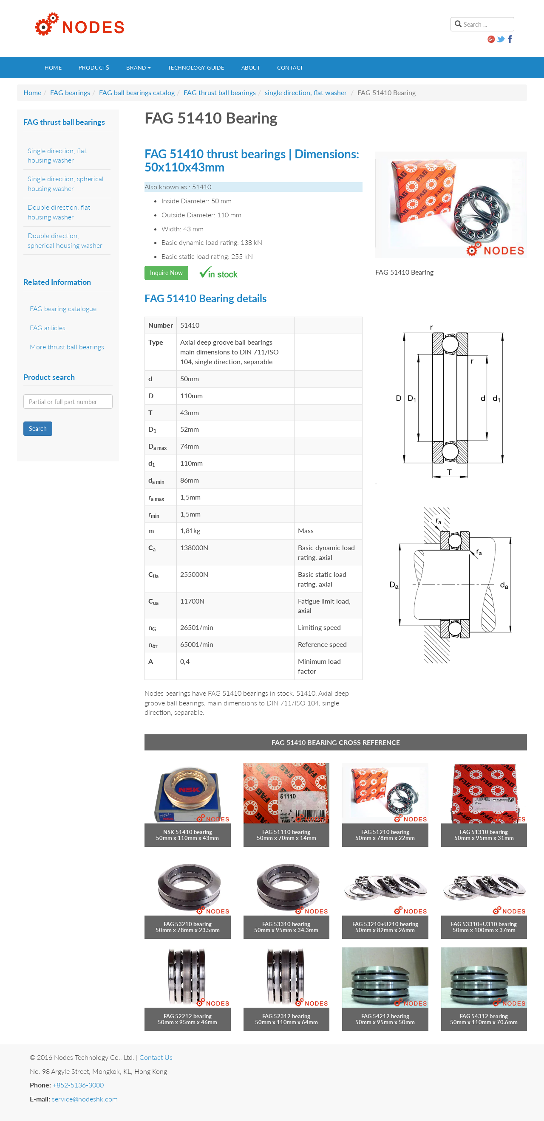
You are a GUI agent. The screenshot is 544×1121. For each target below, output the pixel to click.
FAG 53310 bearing (286, 924)
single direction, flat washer (306, 92)
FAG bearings (70, 92)
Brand (138, 67)
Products (94, 67)
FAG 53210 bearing (188, 924)
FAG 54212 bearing (385, 1016)
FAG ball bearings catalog (137, 92)
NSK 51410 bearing (187, 832)
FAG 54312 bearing (484, 1016)
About (251, 67)
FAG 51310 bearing (484, 832)
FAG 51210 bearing (385, 832)
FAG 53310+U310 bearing (484, 924)
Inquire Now (166, 272)
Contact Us (156, 1057)
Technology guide (196, 67)
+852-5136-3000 (78, 1085)
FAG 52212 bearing (188, 1016)
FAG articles (47, 327)
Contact (290, 67)
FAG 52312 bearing (286, 1016)
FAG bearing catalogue (63, 308)
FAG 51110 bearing (286, 832)
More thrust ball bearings (67, 347)
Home (53, 67)
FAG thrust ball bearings (220, 92)
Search (38, 428)
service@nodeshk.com (85, 1099)
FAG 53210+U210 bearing (385, 924)
